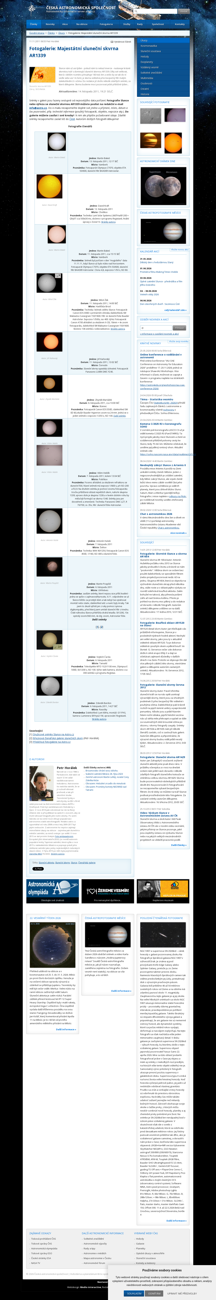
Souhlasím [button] (134, 1293)
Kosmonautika (149, 45)
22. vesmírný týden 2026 (45, 918)
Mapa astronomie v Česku (97, 1258)
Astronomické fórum (94, 1263)
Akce (65, 24)
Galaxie (140, 1243)
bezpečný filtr (112, 78)
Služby (126, 24)
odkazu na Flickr (177, 496)
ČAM (72, 119)
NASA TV (35, 1263)
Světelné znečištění (151, 72)
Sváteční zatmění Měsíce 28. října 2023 (104, 773)
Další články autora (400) (97, 767)
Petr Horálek (53, 41)
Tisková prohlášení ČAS (43, 1238)
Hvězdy (145, 56)
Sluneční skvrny (62, 862)
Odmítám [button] (154, 1293)
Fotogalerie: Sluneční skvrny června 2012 (162, 686)
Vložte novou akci (179, 249)
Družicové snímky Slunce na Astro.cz (53, 734)
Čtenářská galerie (86, 862)
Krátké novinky (150, 343)
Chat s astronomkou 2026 (156, 514)
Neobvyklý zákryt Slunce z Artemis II (163, 465)
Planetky (140, 1248)
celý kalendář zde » (175, 310)
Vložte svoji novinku (178, 341)
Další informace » (66, 1029)
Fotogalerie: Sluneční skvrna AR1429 (162, 757)
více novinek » (178, 532)
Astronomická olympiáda (44, 1248)
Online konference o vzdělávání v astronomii (161, 356)
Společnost (158, 24)
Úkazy (61, 33)
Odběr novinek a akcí (154, 319)
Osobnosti (146, 83)
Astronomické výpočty (95, 1243)
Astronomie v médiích (95, 1253)
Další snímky (120, 415)
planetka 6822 (35, 853)
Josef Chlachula (164, 395)
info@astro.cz (38, 108)
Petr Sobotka (163, 809)
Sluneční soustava (151, 51)
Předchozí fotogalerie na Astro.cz (51, 741)
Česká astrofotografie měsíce (160, 212)
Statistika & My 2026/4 (165, 402)
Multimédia (147, 78)
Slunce (74, 862)
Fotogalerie (106, 24)
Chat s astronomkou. (169, 527)
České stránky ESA (41, 1258)
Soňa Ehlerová (164, 350)
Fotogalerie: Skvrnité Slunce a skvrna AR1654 (163, 555)
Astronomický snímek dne (157, 161)
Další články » (179, 845)
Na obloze (82, 24)
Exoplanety (147, 62)
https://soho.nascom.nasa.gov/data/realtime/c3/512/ (168, 454)
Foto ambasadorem (64, 836)
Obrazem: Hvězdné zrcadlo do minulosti (106, 783)
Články (33, 24)
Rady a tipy (89, 1248)
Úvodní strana (36, 33)
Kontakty (180, 24)
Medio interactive (90, 1287)
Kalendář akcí (149, 251)
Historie (145, 94)
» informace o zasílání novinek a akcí (159, 333)
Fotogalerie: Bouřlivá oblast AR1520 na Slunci (162, 624)
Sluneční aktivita (46, 862)
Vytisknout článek (122, 41)
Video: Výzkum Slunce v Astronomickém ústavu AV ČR (158, 814)
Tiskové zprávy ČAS (41, 1243)
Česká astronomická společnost (51, 1274)
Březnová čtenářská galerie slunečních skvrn (58, 738)
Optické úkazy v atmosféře (150, 1253)
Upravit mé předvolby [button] (182, 1293)
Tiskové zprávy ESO (41, 1253)
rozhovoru (168, 409)
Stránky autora (108, 221)
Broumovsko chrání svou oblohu (102, 770)
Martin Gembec (164, 420)
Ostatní (145, 88)
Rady (140, 24)
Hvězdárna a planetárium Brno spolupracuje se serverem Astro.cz (105, 1274)
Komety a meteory (145, 1263)
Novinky (50, 24)
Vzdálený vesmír (150, 67)
